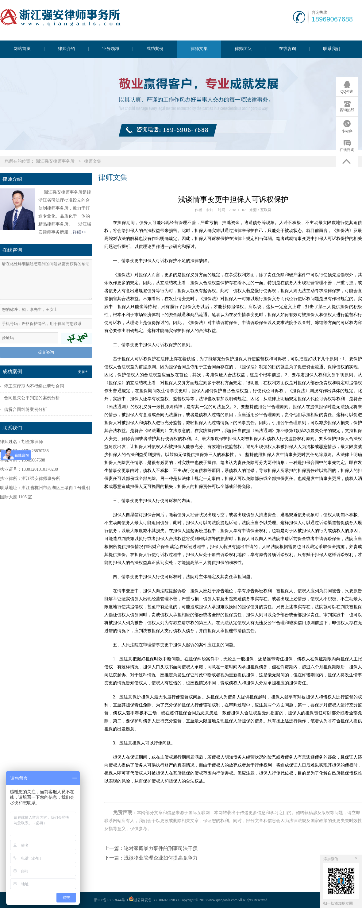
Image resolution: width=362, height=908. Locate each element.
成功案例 (155, 49)
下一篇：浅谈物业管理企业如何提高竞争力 (151, 857)
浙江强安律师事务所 (55, 161)
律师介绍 (66, 49)
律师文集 (199, 49)
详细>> (79, 232)
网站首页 (22, 49)
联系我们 (331, 49)
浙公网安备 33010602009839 (153, 900)
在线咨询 (287, 49)
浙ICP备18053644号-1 (111, 900)
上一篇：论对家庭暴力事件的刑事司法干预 (151, 848)
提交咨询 (46, 352)
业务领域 (110, 49)
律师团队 (243, 49)
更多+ (82, 371)
